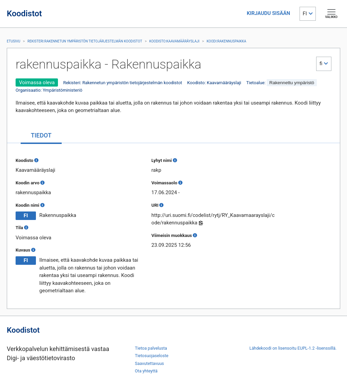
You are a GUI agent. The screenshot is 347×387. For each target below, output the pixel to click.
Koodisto (24, 160)
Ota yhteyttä (146, 370)
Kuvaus (23, 250)
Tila (19, 227)
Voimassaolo (164, 182)
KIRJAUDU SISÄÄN (268, 13)
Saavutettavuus (149, 363)
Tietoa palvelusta (151, 348)
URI (155, 205)
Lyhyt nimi (161, 160)
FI (305, 14)
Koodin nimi (27, 205)
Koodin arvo (27, 182)
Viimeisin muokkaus (171, 235)
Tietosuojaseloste (151, 355)
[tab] (41, 136)
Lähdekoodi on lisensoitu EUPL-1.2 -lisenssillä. (292, 348)
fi (321, 63)
